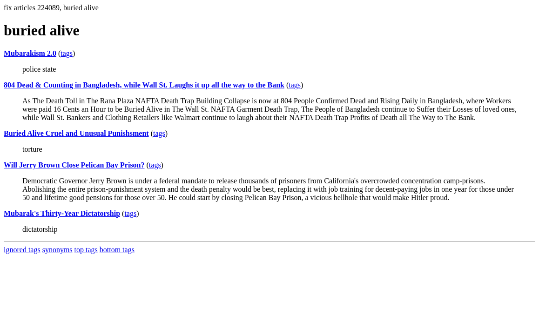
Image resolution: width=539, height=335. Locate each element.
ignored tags (22, 250)
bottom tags (117, 250)
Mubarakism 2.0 (30, 53)
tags (67, 53)
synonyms (57, 250)
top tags (86, 250)
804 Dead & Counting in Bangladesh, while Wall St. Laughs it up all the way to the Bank (144, 85)
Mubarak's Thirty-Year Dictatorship (62, 213)
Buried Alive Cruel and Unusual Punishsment (76, 133)
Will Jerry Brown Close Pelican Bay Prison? (74, 165)
